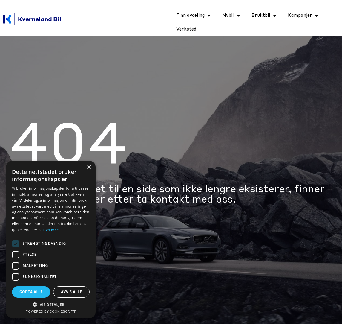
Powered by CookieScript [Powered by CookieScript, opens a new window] (51, 312)
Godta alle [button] (31, 291)
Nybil (231, 16)
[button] (51, 305)
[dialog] (51, 239)
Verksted (186, 29)
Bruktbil (263, 16)
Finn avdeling (193, 16)
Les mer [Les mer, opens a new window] (51, 230)
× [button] (89, 167)
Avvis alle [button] (71, 291)
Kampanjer (303, 16)
